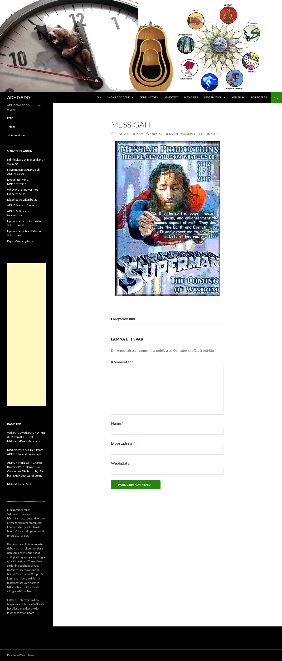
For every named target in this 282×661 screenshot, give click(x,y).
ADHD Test (171, 97)
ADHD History (149, 97)
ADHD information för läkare (25, 454)
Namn (117, 423)
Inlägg (11, 126)
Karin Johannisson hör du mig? (193, 134)
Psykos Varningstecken (21, 241)
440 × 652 (156, 134)
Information (213, 97)
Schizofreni (259, 97)
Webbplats (120, 463)
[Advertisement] (26, 334)
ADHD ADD (18, 97)
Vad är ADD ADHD (118, 97)
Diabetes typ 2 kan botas (22, 199)
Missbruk (238, 97)
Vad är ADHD (30, 432)
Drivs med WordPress (20, 655)
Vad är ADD (14, 432)
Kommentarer (16, 135)
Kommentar (122, 362)
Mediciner (191, 97)
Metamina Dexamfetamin (23, 441)
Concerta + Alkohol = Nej (22, 471)
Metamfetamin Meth (20, 484)
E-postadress (123, 443)
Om (99, 97)
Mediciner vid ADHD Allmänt (25, 450)
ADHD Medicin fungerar (22, 205)
